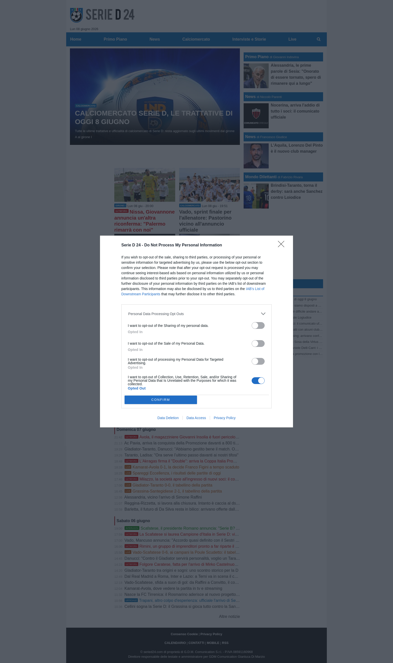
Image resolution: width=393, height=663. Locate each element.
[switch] (258, 325)
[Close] (282, 245)
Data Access (196, 418)
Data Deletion (168, 418)
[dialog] (196, 332)
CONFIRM (160, 400)
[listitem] (196, 313)
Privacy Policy (225, 418)
